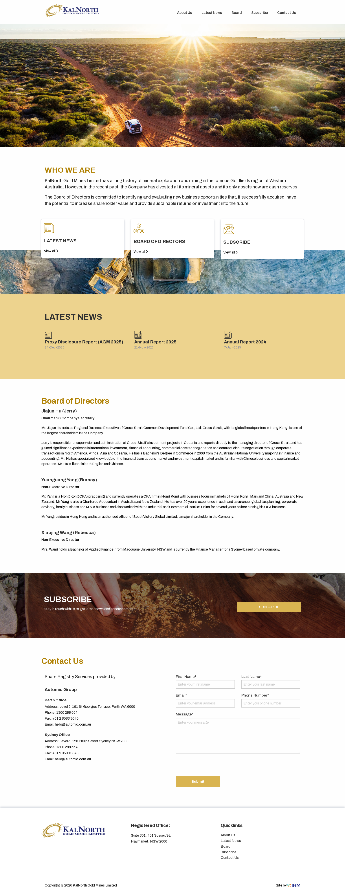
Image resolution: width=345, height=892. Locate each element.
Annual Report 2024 (245, 341)
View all (51, 251)
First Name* (186, 674)
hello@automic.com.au (73, 722)
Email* (181, 693)
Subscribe (259, 13)
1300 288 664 (67, 710)
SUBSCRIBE (269, 604)
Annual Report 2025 (155, 341)
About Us (184, 13)
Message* (184, 712)
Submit (197, 779)
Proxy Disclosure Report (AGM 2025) (84, 341)
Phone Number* (255, 693)
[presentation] (209, 763)
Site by (288, 883)
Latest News (212, 13)
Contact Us (286, 13)
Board (236, 13)
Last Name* (251, 674)
